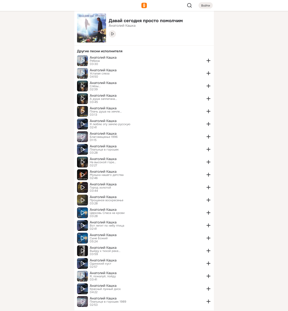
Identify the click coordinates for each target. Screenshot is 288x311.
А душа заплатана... (103, 98)
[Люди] (41, 42)
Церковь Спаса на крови (107, 213)
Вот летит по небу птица (107, 225)
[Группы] (60, 22)
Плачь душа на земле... (106, 111)
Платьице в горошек (104, 149)
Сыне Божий (99, 238)
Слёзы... (95, 86)
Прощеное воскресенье (106, 200)
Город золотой (100, 187)
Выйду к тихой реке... (105, 251)
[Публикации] (21, 42)
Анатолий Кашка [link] (122, 25)
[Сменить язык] (41, 286)
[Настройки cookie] (41, 305)
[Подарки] (21, 62)
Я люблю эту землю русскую (110, 124)
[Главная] (21, 22)
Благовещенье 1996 (104, 137)
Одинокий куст (100, 263)
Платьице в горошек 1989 (108, 301)
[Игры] (60, 62)
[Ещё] (41, 276)
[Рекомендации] (41, 81)
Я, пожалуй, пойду (103, 276)
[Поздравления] (41, 62)
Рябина (95, 60)
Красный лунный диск (105, 289)
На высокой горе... (103, 162)
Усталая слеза (99, 73)
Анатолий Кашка (103, 57)
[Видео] (60, 42)
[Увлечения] (41, 22)
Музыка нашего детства (106, 175)
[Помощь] (21, 81)
